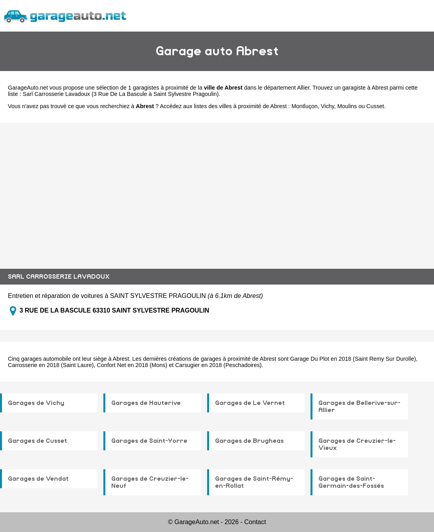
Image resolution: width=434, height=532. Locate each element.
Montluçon (305, 106)
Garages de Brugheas (249, 441)
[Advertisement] (217, 190)
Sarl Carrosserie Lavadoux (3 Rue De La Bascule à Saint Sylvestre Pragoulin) (121, 94)
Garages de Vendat (38, 479)
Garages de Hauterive (146, 403)
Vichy (327, 106)
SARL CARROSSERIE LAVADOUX (59, 276)
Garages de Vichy (36, 403)
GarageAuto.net (28, 87)
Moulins (347, 106)
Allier (303, 87)
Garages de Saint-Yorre (149, 441)
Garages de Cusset (37, 441)
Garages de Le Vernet (250, 403)
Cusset (375, 106)
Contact (255, 522)
